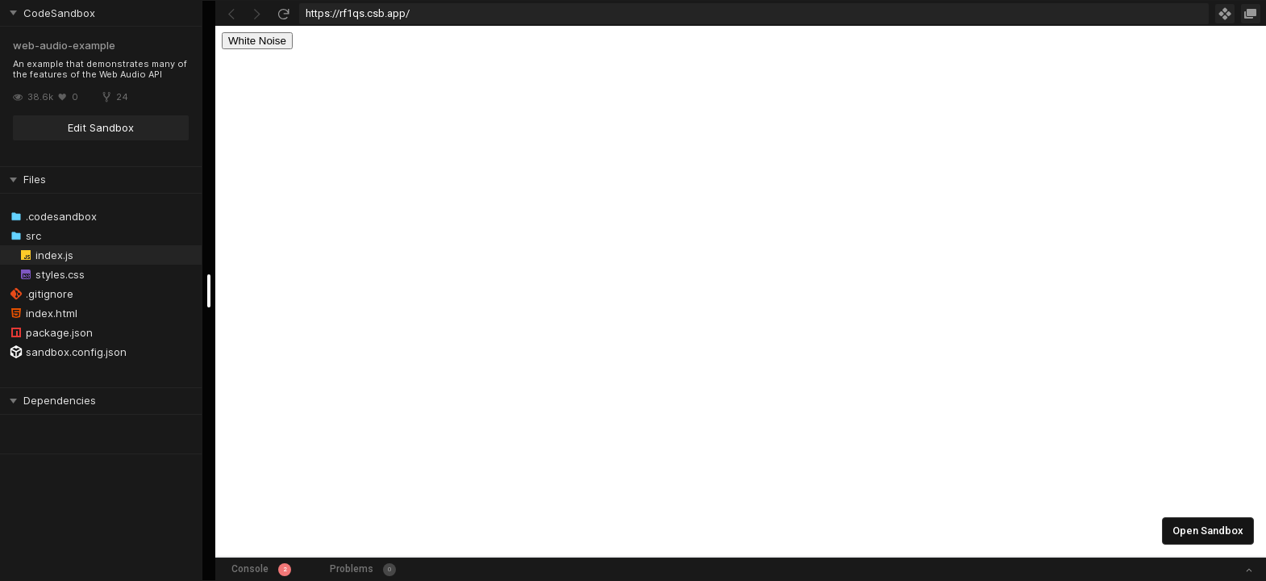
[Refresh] (283, 13)
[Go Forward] (257, 13)
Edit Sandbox (101, 127)
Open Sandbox (1207, 531)
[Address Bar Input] (754, 13)
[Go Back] (231, 13)
